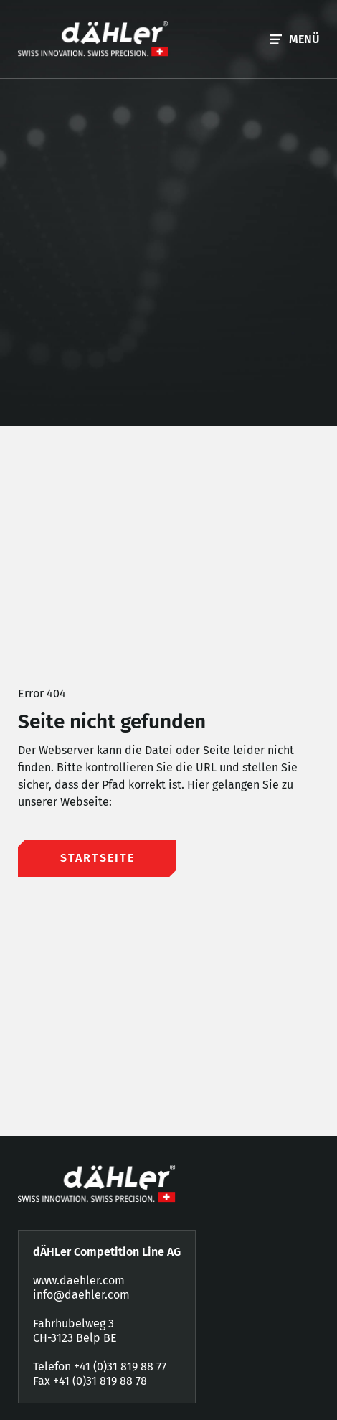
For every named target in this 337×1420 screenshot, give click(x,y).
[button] (294, 39)
